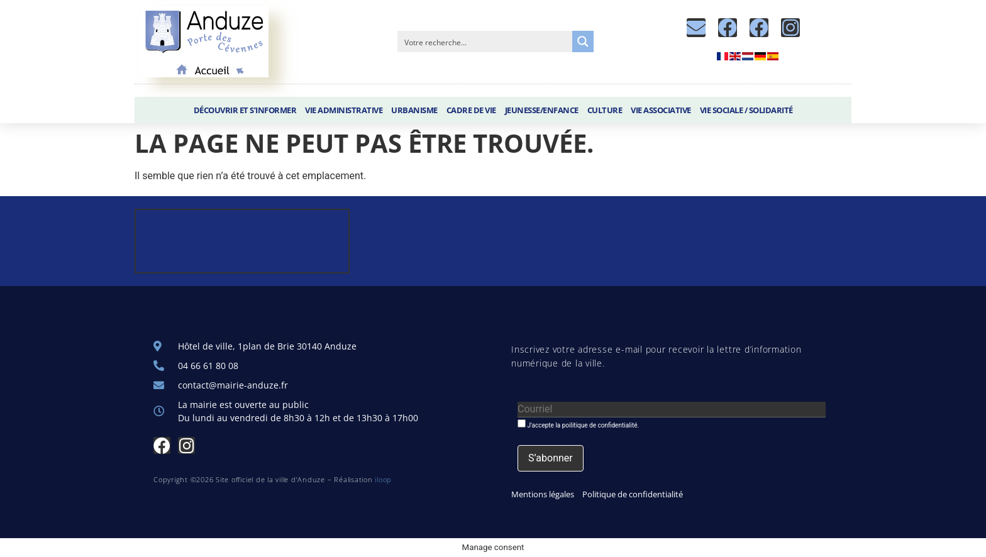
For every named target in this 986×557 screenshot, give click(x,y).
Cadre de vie (471, 110)
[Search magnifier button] (583, 41)
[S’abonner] (551, 458)
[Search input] (485, 41)
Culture (605, 110)
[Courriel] (672, 409)
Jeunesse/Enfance (542, 110)
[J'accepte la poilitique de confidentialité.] (522, 423)
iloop (383, 479)
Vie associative (661, 110)
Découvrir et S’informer (245, 110)
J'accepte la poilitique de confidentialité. (578, 424)
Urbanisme (414, 110)
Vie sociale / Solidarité (746, 110)
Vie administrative (343, 110)
